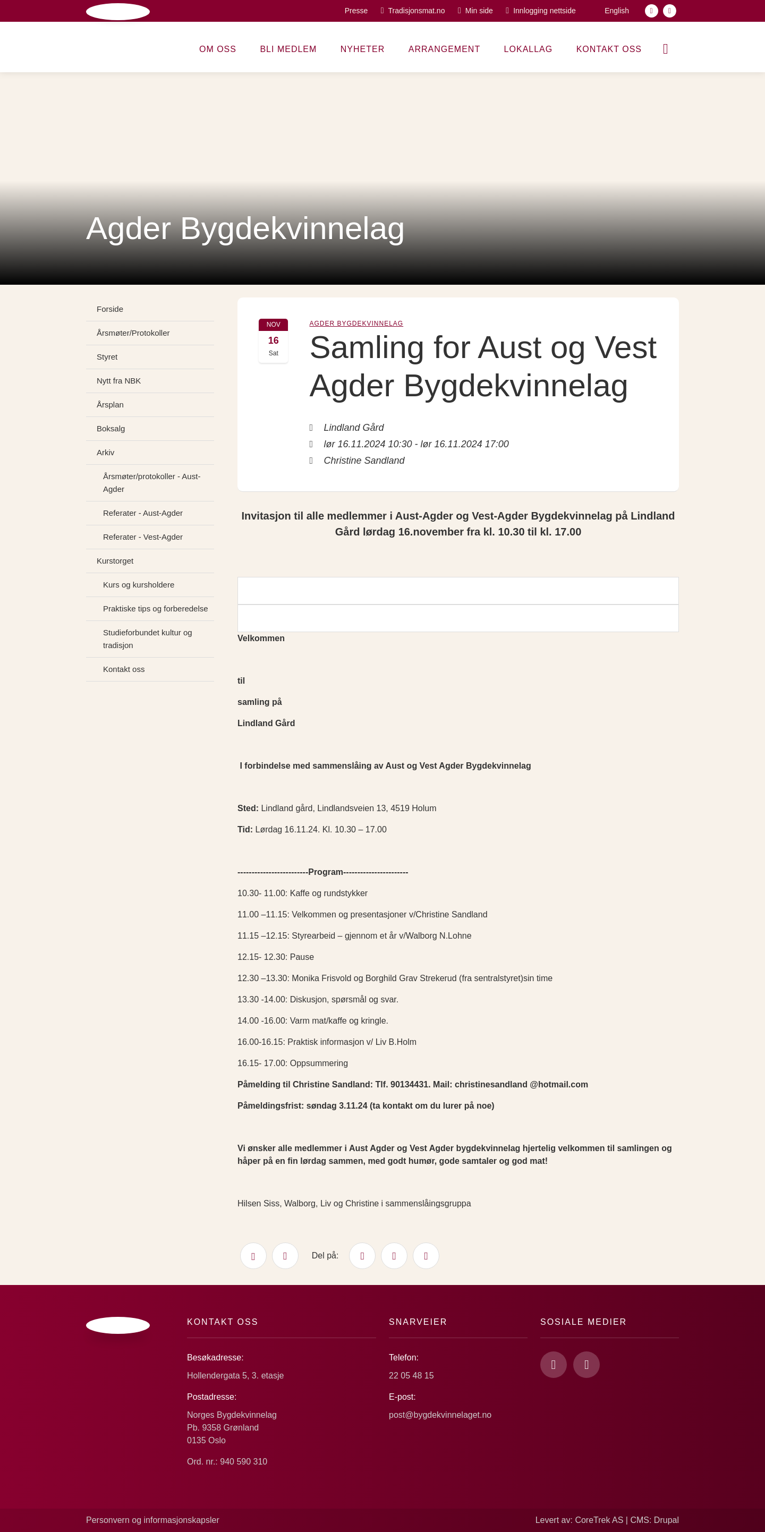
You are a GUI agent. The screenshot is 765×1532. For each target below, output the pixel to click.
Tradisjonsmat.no (416, 10)
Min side (479, 10)
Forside (110, 308)
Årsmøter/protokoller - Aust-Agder (151, 482)
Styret (107, 356)
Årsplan (110, 404)
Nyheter (363, 49)
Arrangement (444, 49)
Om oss (217, 49)
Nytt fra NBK (119, 380)
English (617, 10)
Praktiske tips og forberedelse (155, 608)
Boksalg (111, 428)
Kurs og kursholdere (138, 584)
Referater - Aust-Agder (143, 512)
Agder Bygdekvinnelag (356, 323)
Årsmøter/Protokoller (133, 332)
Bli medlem (288, 49)
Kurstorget (115, 560)
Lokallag (528, 49)
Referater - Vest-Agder (143, 536)
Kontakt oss (609, 49)
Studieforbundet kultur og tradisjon (147, 639)
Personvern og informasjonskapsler (152, 1520)
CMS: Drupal (654, 1520)
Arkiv (105, 452)
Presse (356, 10)
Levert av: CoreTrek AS (580, 1520)
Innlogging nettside (544, 10)
